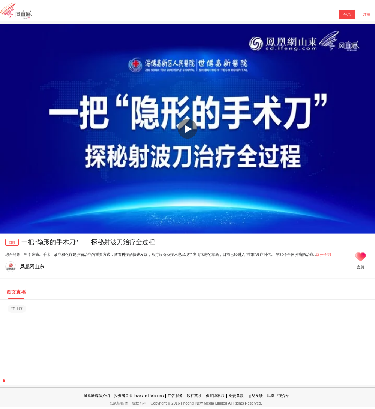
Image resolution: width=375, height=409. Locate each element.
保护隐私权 (215, 396)
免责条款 (236, 396)
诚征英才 (194, 396)
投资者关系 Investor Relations (139, 396)
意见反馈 (255, 396)
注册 (366, 14)
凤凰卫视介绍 (278, 396)
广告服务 (175, 396)
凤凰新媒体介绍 (97, 396)
